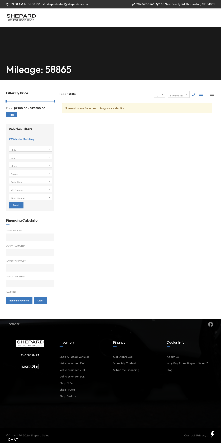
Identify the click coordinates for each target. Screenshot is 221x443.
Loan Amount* (14, 230)
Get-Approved (123, 356)
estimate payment (19, 300)
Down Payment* (15, 245)
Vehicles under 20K (72, 370)
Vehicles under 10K (72, 363)
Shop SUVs (66, 383)
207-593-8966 (143, 4)
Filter (11, 114)
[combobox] (30, 149)
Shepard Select (40, 435)
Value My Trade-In (125, 363)
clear (40, 300)
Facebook (111, 324)
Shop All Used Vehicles (74, 356)
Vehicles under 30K (72, 376)
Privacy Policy (205, 435)
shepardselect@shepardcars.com (68, 4)
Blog (169, 370)
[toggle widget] (212, 434)
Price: (9, 108)
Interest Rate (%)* (16, 261)
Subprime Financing (126, 370)
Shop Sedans (68, 396)
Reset (16, 205)
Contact (190, 435)
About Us (173, 356)
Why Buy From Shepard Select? (187, 363)
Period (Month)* (15, 276)
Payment (11, 292)
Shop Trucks (67, 389)
